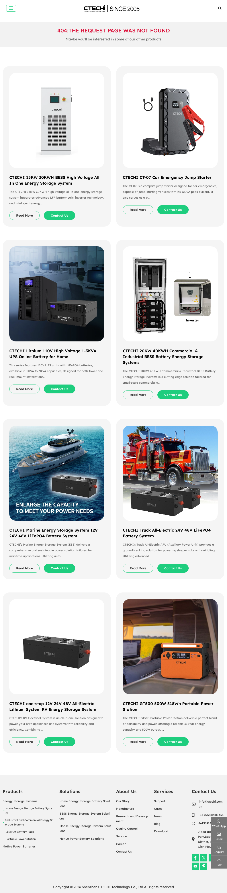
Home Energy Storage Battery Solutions (84, 803)
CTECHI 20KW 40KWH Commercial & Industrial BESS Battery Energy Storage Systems (163, 356)
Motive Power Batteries (19, 846)
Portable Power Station (21, 839)
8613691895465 (208, 823)
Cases (158, 808)
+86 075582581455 (210, 815)
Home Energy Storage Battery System (29, 810)
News (158, 816)
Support (159, 801)
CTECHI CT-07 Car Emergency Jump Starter (167, 177)
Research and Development (132, 818)
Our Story (123, 801)
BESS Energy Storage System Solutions (84, 816)
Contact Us (59, 215)
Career (121, 844)
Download (161, 831)
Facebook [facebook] (195, 857)
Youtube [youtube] (195, 866)
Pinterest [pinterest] (203, 866)
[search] (219, 8)
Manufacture (125, 808)
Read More (24, 215)
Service (121, 836)
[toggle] (11, 8)
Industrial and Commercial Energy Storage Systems (29, 822)
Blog (157, 823)
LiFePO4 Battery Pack (20, 831)
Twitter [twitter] (203, 857)
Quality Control (126, 828)
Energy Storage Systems (20, 801)
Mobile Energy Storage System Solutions (85, 828)
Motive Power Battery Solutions (81, 838)
